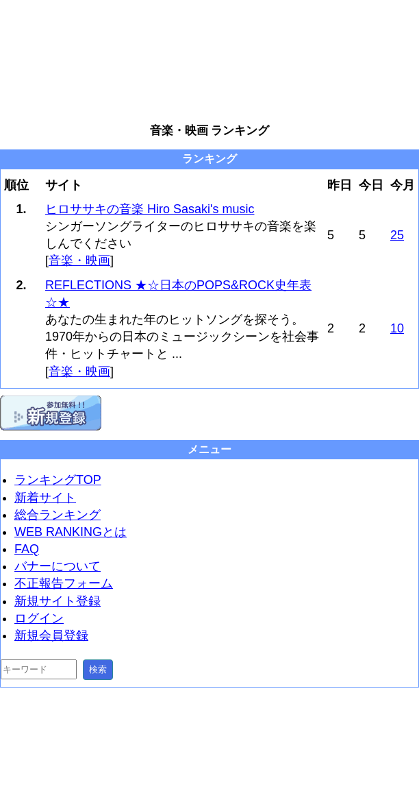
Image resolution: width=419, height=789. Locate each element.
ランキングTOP (57, 480)
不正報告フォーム (63, 583)
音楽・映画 (79, 260)
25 (397, 235)
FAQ (26, 549)
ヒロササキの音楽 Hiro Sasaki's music (149, 209)
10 (397, 328)
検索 (98, 669)
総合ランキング (57, 515)
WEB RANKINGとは (70, 532)
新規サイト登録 (57, 601)
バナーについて (57, 566)
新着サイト (45, 498)
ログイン (39, 618)
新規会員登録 (51, 635)
